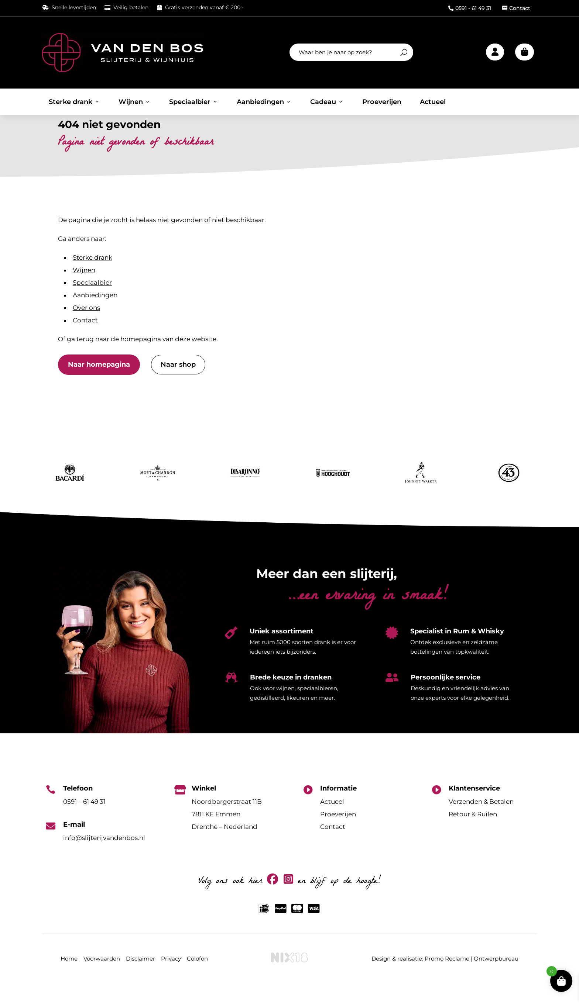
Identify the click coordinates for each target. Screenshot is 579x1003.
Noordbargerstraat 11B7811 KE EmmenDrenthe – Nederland (227, 833)
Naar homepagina (99, 384)
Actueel (433, 102)
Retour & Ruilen (473, 833)
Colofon (197, 978)
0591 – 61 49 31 (84, 821)
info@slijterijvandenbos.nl (104, 857)
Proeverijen (381, 102)
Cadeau (327, 102)
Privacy (171, 978)
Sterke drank (74, 102)
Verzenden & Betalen (481, 821)
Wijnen (135, 102)
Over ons (86, 327)
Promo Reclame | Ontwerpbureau (471, 978)
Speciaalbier (193, 102)
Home (69, 978)
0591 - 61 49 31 (469, 8)
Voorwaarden (101, 978)
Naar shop (178, 384)
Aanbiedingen (264, 102)
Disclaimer (140, 978)
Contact (516, 8)
